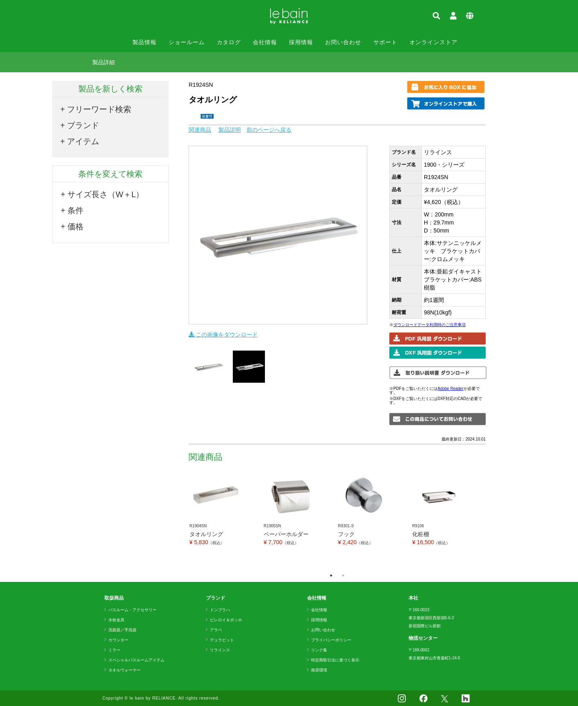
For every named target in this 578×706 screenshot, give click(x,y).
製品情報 (144, 42)
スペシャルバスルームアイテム (136, 660)
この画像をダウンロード (223, 334)
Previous (183, 519)
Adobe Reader (451, 388)
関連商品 (200, 130)
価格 (75, 226)
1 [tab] (331, 575)
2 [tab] (343, 575)
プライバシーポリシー (331, 640)
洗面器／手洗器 (122, 630)
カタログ (229, 42)
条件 (75, 210)
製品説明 (229, 130)
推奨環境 (319, 670)
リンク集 (319, 650)
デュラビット (222, 640)
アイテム (83, 141)
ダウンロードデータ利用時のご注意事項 (429, 324)
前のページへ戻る (268, 130)
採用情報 (301, 42)
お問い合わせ (343, 42)
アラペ (216, 630)
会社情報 (265, 42)
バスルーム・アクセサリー (132, 610)
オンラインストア (433, 42)
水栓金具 (116, 620)
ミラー (114, 650)
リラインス (220, 650)
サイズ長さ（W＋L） (105, 194)
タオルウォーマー (124, 670)
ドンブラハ (220, 610)
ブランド (83, 125)
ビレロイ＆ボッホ (226, 620)
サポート (385, 42)
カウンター (118, 640)
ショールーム (187, 42)
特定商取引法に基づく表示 (335, 660)
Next (492, 519)
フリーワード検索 (99, 109)
